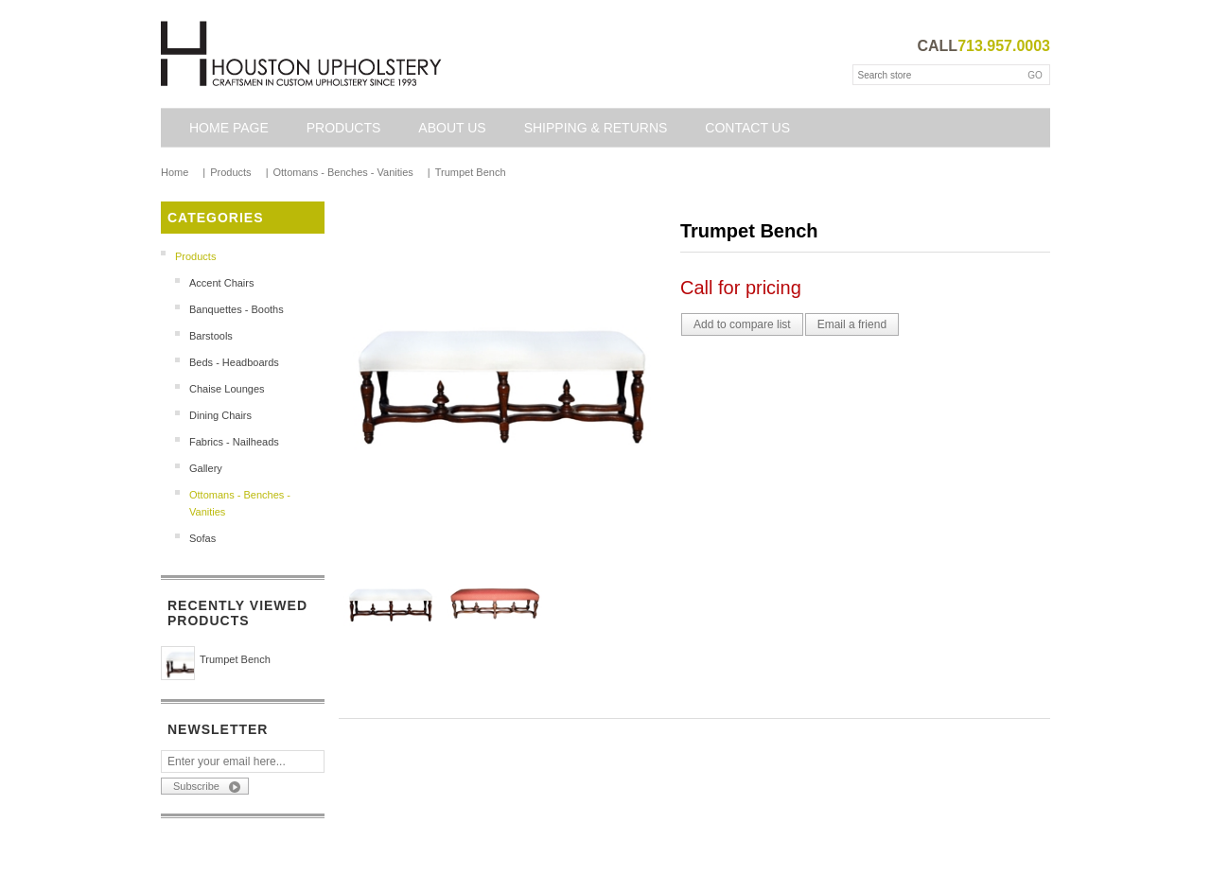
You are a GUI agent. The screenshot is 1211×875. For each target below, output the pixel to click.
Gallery (205, 468)
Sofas (202, 538)
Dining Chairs (220, 415)
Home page (229, 127)
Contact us (747, 127)
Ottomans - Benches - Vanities (239, 503)
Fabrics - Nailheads (234, 441)
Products (344, 127)
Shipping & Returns (596, 127)
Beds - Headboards (234, 362)
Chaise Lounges (227, 388)
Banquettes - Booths (236, 309)
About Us (451, 127)
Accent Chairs (221, 283)
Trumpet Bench (235, 659)
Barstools (211, 335)
